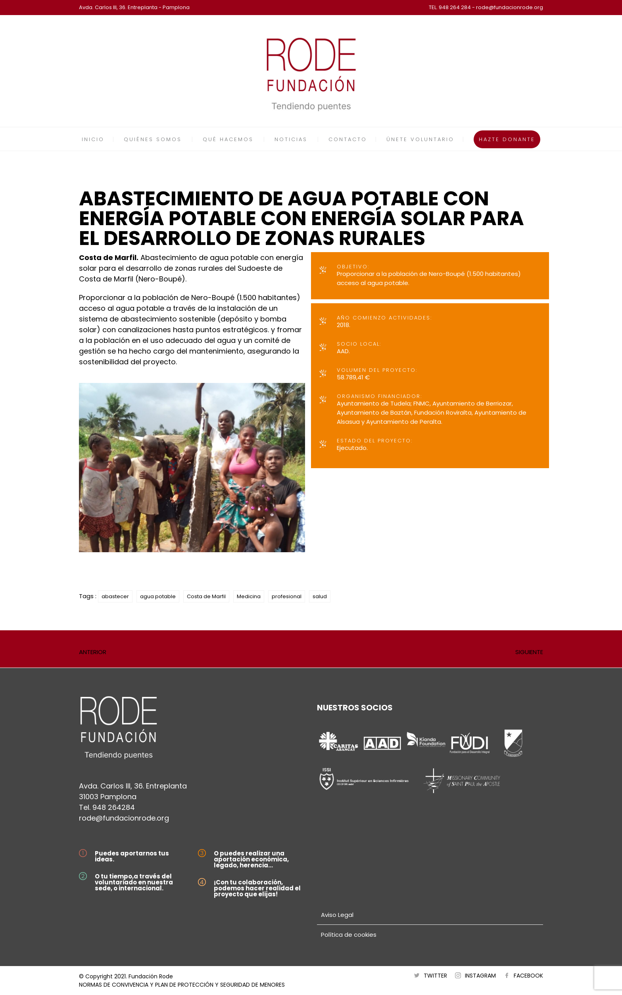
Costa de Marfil (206, 596)
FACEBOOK (528, 976)
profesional (286, 596)
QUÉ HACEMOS (228, 139)
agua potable (158, 596)
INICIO (93, 139)
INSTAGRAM (480, 976)
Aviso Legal (337, 915)
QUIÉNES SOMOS (153, 139)
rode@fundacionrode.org (124, 818)
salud (320, 596)
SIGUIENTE (529, 652)
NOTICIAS (291, 139)
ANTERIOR (92, 652)
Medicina (249, 596)
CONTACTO (347, 139)
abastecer (115, 596)
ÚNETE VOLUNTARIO (420, 139)
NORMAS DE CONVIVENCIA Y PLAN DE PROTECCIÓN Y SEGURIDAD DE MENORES (182, 985)
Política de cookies (348, 934)
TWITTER (435, 976)
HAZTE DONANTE (507, 139)
